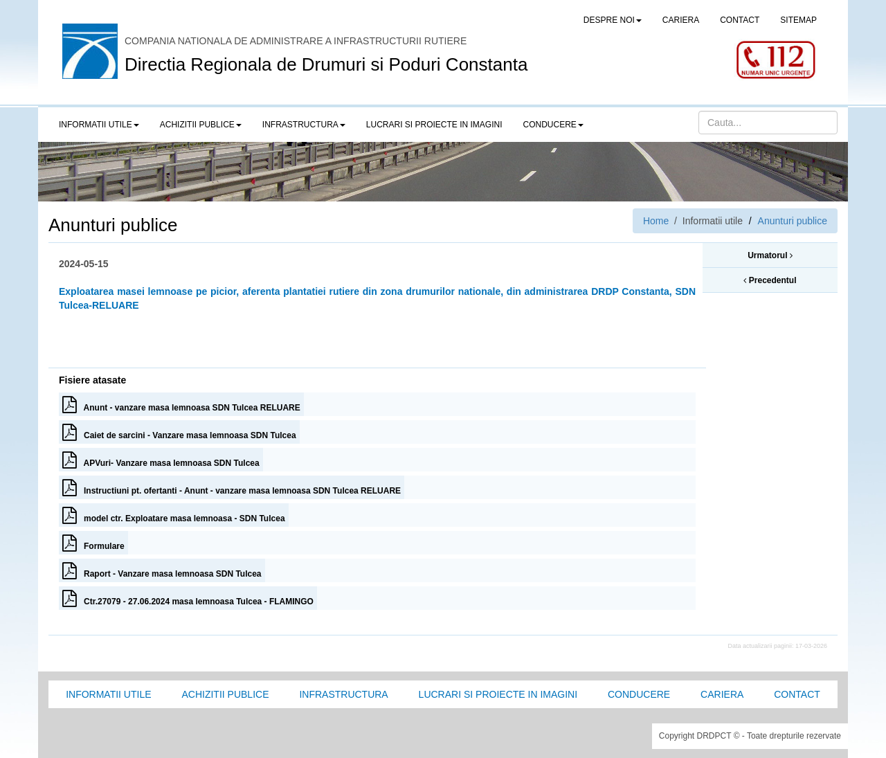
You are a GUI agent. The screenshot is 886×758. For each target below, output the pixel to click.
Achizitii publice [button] (201, 124)
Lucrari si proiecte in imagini (498, 694)
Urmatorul (770, 255)
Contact (797, 694)
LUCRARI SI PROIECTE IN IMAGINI (434, 124)
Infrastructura (343, 694)
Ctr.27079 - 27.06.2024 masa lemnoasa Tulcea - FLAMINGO (188, 598)
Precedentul (769, 280)
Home (656, 220)
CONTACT (739, 20)
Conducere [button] (553, 124)
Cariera (721, 694)
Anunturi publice (792, 220)
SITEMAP (798, 20)
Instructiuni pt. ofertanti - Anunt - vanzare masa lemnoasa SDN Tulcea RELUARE (231, 487)
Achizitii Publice (225, 694)
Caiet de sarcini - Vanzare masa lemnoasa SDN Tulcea (179, 432)
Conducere (639, 694)
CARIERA (680, 20)
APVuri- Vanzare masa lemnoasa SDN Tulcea (161, 459)
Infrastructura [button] (303, 124)
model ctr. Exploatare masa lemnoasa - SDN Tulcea (173, 515)
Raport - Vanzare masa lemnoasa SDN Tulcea (162, 570)
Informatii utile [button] (99, 124)
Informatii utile (108, 694)
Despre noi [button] (613, 20)
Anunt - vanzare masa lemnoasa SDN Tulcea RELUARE (181, 404)
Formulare (93, 542)
